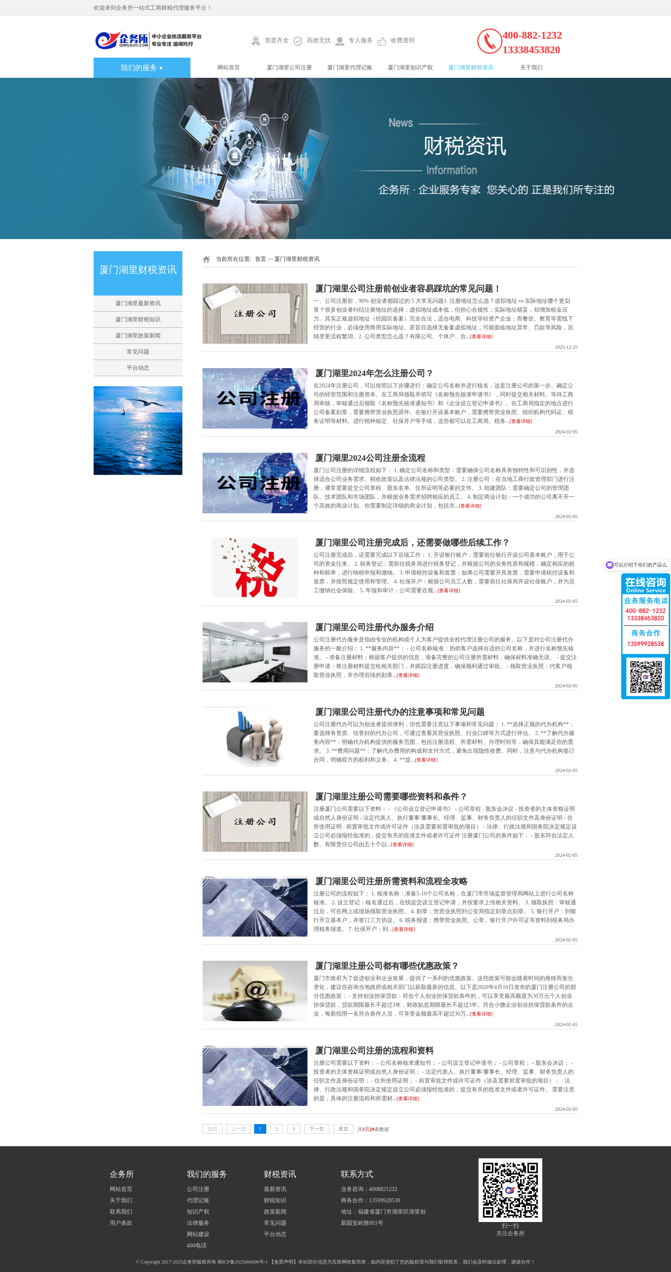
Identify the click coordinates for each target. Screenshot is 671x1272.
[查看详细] (481, 336)
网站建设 (198, 1234)
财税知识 (275, 1200)
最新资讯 (275, 1189)
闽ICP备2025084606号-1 (242, 1262)
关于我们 (531, 68)
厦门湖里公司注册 (289, 68)
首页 (260, 259)
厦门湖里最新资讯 (138, 303)
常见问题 (138, 352)
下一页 (316, 1129)
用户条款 (121, 1223)
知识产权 (198, 1212)
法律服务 (198, 1223)
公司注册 (198, 1189)
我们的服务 (142, 68)
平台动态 (138, 368)
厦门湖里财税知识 (138, 319)
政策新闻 (275, 1212)
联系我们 (121, 1212)
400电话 (197, 1246)
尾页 (343, 1129)
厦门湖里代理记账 (349, 68)
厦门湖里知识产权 (410, 68)
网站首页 (228, 68)
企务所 (189, 1262)
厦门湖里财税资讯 (470, 68)
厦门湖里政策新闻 (138, 336)
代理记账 (198, 1200)
